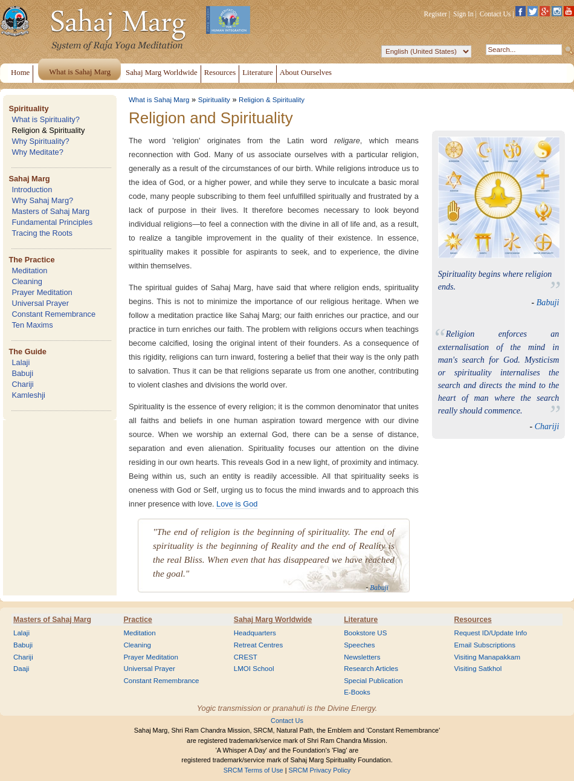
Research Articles (371, 668)
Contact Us (495, 14)
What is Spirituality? (45, 119)
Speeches (359, 645)
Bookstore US (365, 633)
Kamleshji (28, 395)
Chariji (22, 384)
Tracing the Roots (42, 233)
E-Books (357, 692)
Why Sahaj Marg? (42, 200)
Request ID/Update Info (490, 633)
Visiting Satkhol (478, 668)
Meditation (29, 270)
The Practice (31, 259)
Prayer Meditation (41, 292)
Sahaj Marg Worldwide (273, 619)
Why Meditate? (37, 152)
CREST (245, 657)
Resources (473, 619)
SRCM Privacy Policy (320, 770)
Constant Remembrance (53, 314)
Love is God (236, 503)
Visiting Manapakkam (487, 657)
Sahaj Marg (29, 178)
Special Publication (373, 680)
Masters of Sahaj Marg (50, 211)
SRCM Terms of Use (253, 770)
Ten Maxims (32, 324)
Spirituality (28, 108)
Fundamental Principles (51, 222)
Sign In (463, 14)
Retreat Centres (258, 645)
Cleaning (26, 281)
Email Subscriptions (484, 645)
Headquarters (255, 633)
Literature (361, 619)
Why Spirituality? (40, 141)
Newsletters (362, 657)
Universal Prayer (40, 303)
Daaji (21, 668)
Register (435, 14)
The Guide (27, 351)
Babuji (22, 373)
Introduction (31, 189)
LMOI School (254, 668)
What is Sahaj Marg (159, 99)
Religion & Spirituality (48, 130)
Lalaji (20, 362)
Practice (137, 619)
